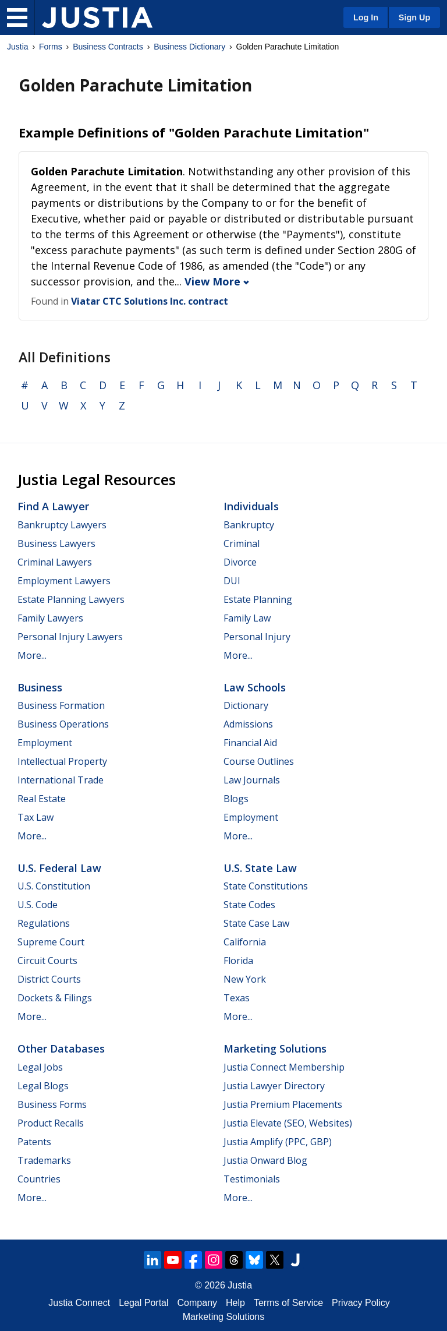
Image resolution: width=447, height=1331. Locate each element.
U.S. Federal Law (59, 868)
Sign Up (414, 17)
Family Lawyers (50, 618)
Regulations (43, 923)
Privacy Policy (361, 1303)
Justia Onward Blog (265, 1160)
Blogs (236, 798)
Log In (365, 17)
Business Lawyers (56, 543)
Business (39, 687)
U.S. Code (37, 904)
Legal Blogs (43, 1085)
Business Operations (63, 724)
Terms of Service (288, 1303)
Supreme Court (50, 941)
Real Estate (41, 798)
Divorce (240, 562)
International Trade (60, 780)
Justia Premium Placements (283, 1104)
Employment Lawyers (64, 580)
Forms (50, 46)
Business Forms (52, 1104)
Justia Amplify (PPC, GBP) (278, 1141)
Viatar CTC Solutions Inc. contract (149, 301)
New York (245, 979)
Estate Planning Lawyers (71, 599)
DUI (232, 580)
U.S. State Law (260, 868)
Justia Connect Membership (284, 1067)
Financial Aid (250, 742)
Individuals (251, 506)
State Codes (249, 904)
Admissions (248, 724)
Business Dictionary (189, 46)
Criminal (242, 543)
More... (32, 655)
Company (197, 1303)
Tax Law (35, 817)
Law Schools (255, 687)
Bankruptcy (249, 524)
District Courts (49, 979)
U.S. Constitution (53, 886)
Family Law (247, 618)
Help (235, 1303)
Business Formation (61, 705)
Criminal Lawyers (54, 562)
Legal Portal (143, 1303)
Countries (39, 1179)
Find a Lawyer (53, 506)
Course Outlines (259, 761)
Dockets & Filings (54, 997)
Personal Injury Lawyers (70, 636)
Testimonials (252, 1179)
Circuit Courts (47, 960)
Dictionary (246, 705)
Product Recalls (50, 1123)
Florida (238, 960)
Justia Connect (79, 1303)
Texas (237, 997)
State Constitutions (266, 886)
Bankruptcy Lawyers (62, 524)
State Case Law (256, 923)
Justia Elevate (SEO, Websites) (288, 1123)
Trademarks (44, 1160)
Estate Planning (258, 599)
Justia (18, 46)
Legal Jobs (40, 1067)
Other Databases (61, 1048)
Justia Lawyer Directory (274, 1085)
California (245, 941)
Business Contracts (108, 46)
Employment (44, 742)
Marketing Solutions (275, 1048)
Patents (34, 1141)
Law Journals (252, 780)
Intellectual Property (62, 761)
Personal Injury (257, 636)
